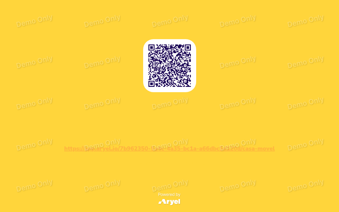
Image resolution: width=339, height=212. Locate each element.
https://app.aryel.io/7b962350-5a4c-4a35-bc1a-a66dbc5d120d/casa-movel (169, 149)
